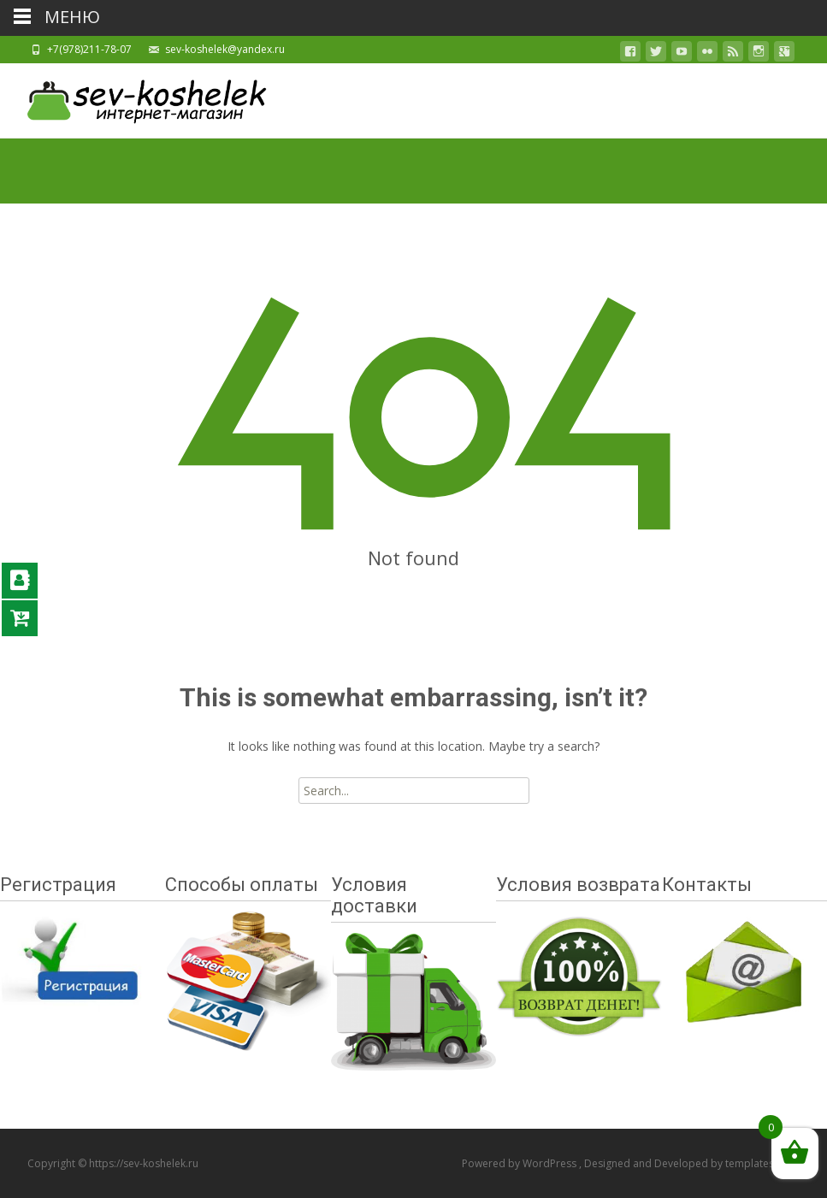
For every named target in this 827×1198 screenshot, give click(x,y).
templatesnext (760, 1163)
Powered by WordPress (520, 1163)
